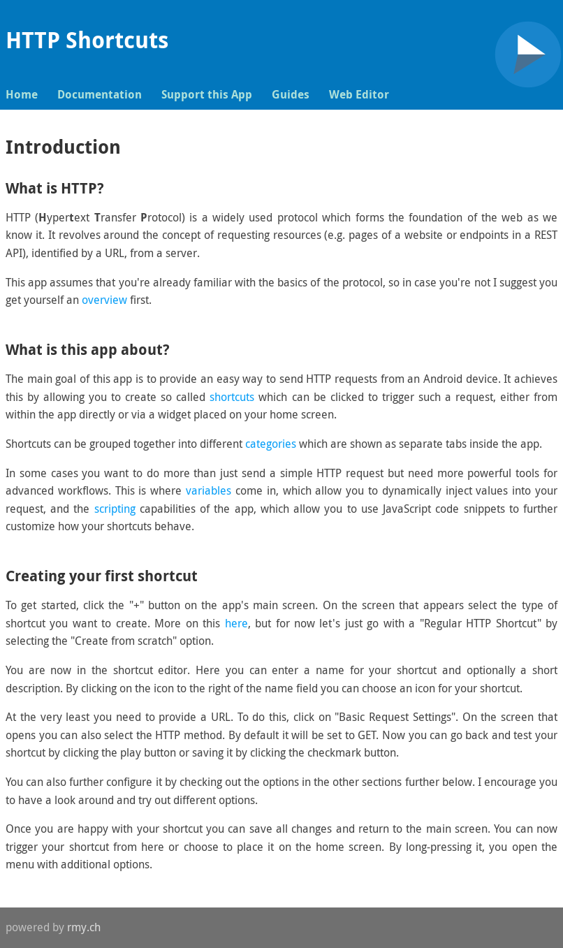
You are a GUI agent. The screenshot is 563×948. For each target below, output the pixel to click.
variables (208, 490)
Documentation (99, 94)
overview (104, 299)
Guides (290, 94)
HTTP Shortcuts (87, 39)
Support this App (206, 94)
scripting (115, 508)
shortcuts (232, 396)
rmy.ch (84, 927)
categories (270, 443)
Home (22, 94)
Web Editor (359, 94)
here (236, 623)
